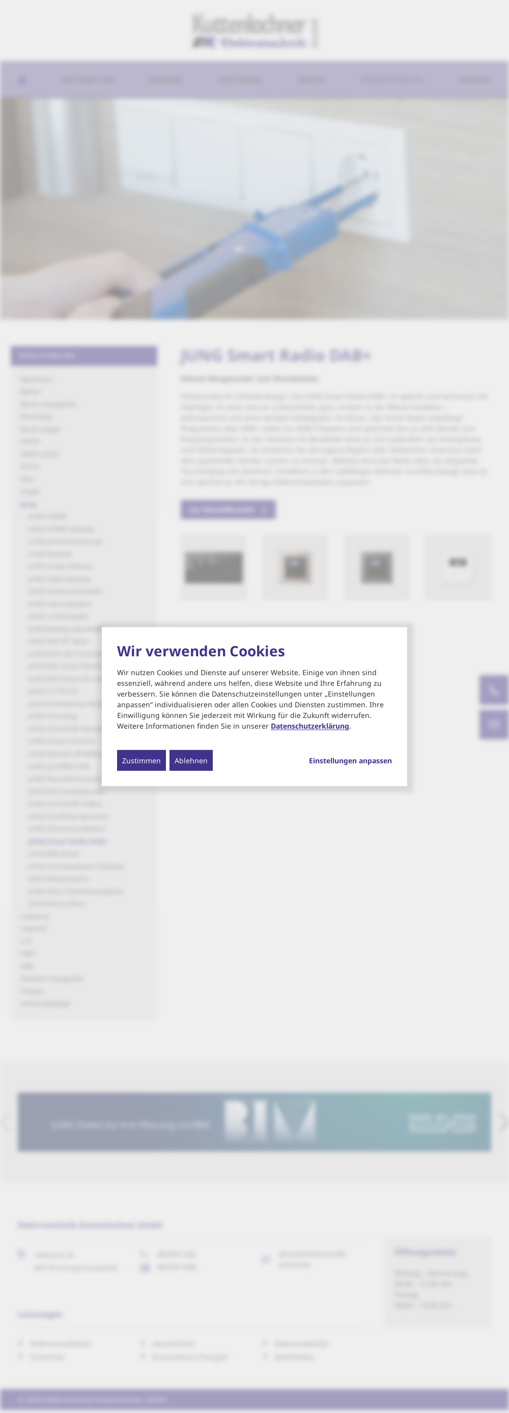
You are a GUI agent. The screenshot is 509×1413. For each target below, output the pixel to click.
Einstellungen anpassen (350, 761)
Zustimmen (141, 760)
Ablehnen (191, 760)
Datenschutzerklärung (310, 726)
